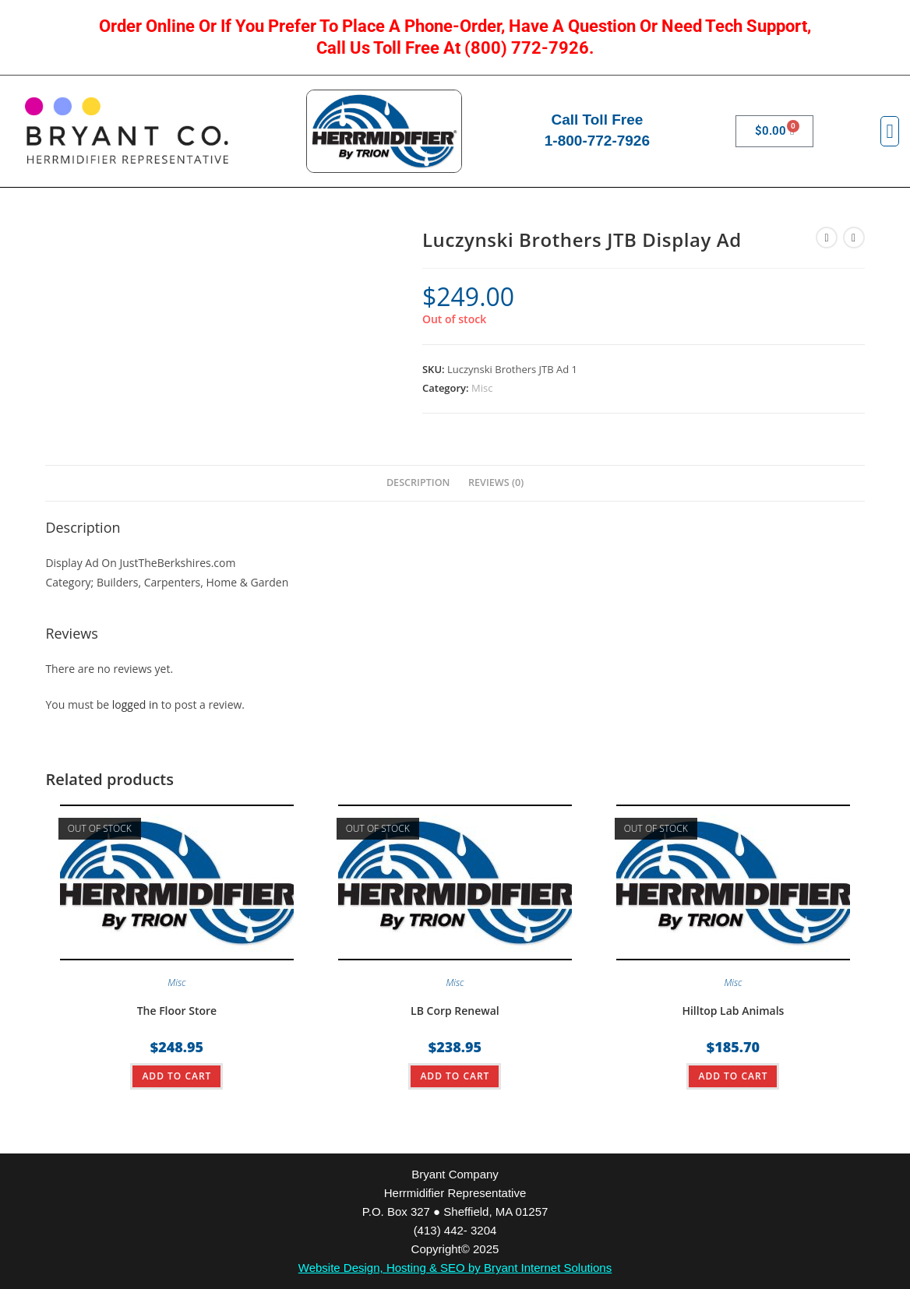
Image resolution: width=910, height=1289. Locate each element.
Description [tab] (418, 482)
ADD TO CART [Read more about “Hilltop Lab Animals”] (732, 1076)
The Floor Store (177, 1010)
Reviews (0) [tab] (496, 482)
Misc (481, 388)
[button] (889, 131)
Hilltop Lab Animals (733, 1010)
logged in (135, 704)
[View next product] (854, 237)
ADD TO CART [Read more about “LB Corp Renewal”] (454, 1076)
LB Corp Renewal (455, 1010)
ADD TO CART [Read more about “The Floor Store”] (176, 1076)
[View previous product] (827, 237)
